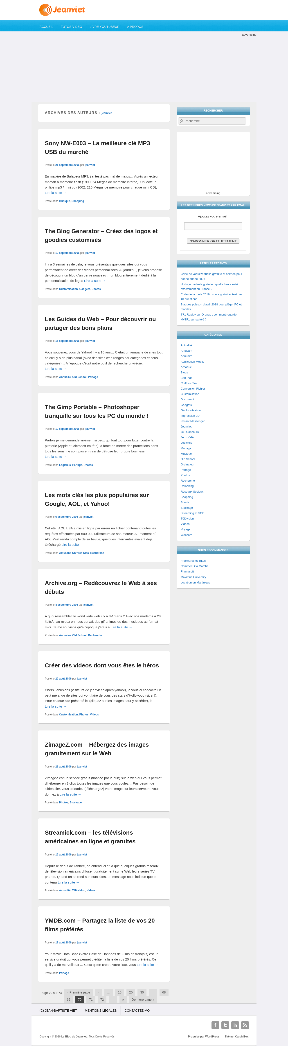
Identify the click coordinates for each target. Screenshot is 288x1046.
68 (164, 992)
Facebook (215, 1025)
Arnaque (186, 367)
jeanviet (106, 113)
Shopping (78, 201)
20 (131, 992)
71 (91, 999)
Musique (64, 201)
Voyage (185, 529)
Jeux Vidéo (188, 437)
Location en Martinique (195, 582)
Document (187, 399)
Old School (79, 377)
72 (102, 999)
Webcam (186, 535)
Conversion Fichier (193, 388)
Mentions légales (101, 1010)
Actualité (65, 890)
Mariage (186, 448)
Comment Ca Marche (195, 566)
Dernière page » (143, 999)
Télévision (78, 890)
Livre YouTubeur (104, 27)
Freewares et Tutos (193, 560)
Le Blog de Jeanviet (74, 1036)
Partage (93, 377)
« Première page (78, 992)
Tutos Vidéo (71, 27)
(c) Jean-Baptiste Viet (58, 1010)
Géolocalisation (191, 410)
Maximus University (193, 577)
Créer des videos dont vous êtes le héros (102, 665)
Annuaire (65, 377)
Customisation (68, 289)
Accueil (46, 27)
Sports (185, 502)
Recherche (97, 553)
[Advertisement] (144, 68)
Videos (94, 714)
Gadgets (84, 289)
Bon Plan (187, 377)
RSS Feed (245, 1025)
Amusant (65, 553)
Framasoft (187, 571)
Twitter (225, 1025)
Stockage (76, 802)
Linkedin (235, 1025)
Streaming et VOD (193, 513)
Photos (96, 289)
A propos (135, 27)
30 (142, 992)
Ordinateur (187, 464)
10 (120, 992)
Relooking (187, 486)
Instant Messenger (193, 421)
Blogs (184, 372)
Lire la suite (55, 193)
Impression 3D (190, 415)
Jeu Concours (190, 432)
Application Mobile (193, 361)
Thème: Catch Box (236, 1036)
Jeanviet (186, 426)
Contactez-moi (138, 1010)
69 (68, 999)
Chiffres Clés (80, 553)
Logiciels (65, 465)
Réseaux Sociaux (192, 491)
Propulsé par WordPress (203, 1036)
